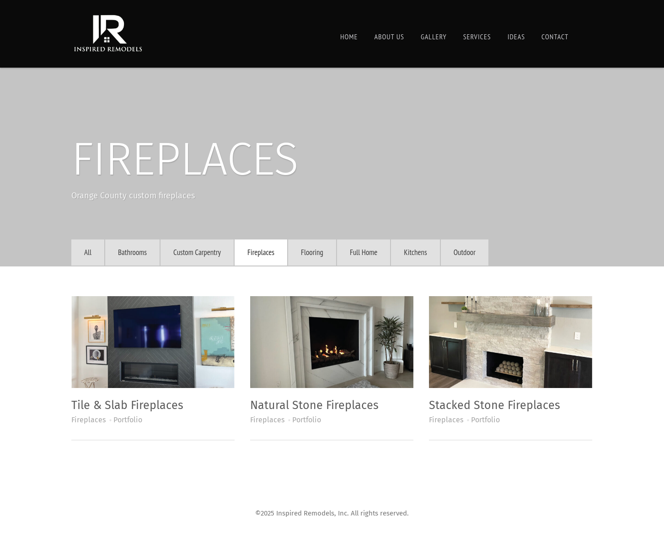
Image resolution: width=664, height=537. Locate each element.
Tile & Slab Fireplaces (127, 405)
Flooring (312, 252)
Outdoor (465, 252)
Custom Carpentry (197, 252)
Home (349, 36)
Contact (554, 36)
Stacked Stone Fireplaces (494, 405)
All (87, 252)
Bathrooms (132, 252)
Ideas (516, 36)
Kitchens (415, 252)
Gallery (434, 36)
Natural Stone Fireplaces (314, 405)
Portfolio (127, 419)
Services (477, 36)
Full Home (363, 252)
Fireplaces (260, 252)
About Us (389, 36)
